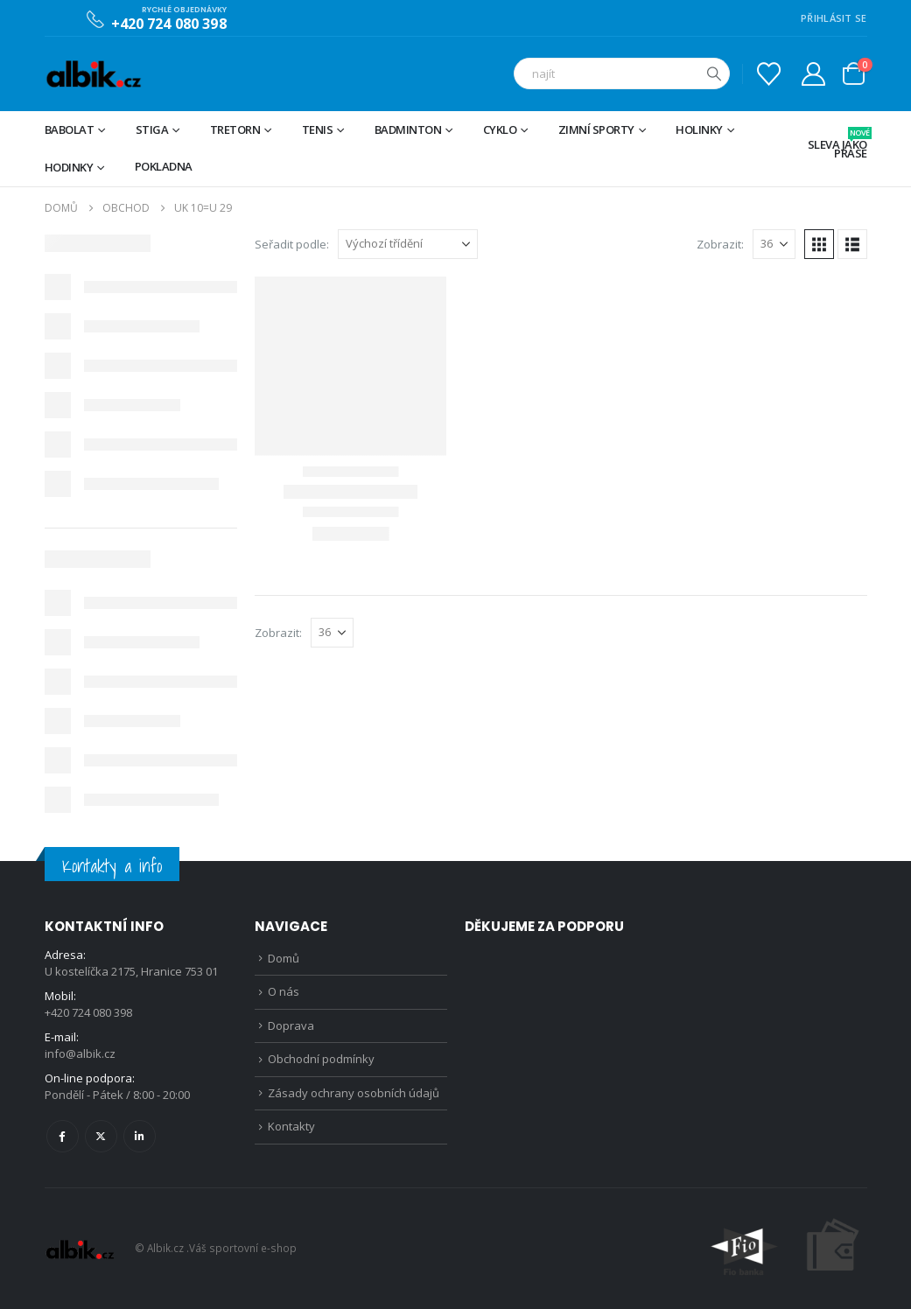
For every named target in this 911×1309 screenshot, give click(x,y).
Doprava (291, 1025)
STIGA (152, 129)
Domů (283, 958)
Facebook (62, 1136)
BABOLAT (70, 129)
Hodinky (69, 167)
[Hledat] (714, 73)
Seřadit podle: (292, 244)
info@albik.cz (80, 1053)
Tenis (317, 129)
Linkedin (139, 1136)
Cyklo (500, 129)
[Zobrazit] (774, 244)
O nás (283, 991)
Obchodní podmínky (321, 1059)
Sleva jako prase (837, 144)
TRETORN (235, 129)
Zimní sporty (596, 129)
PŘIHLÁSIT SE (833, 17)
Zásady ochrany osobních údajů (353, 1093)
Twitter (101, 1136)
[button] (819, 244)
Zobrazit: (720, 244)
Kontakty (291, 1126)
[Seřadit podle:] (408, 244)
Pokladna (164, 166)
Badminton (408, 129)
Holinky (699, 129)
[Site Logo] (93, 74)
